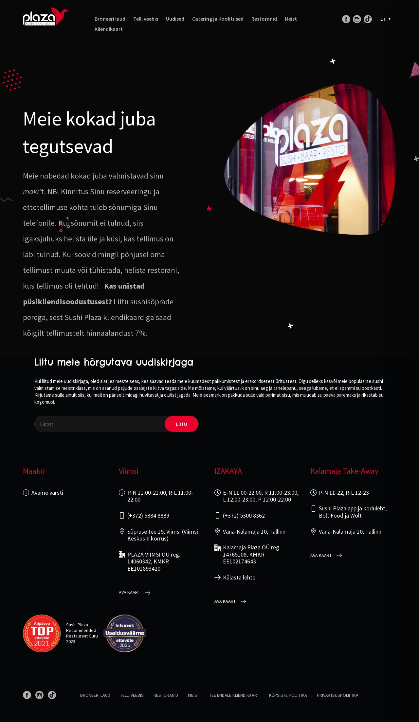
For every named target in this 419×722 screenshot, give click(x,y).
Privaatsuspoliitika (337, 695)
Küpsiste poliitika (288, 695)
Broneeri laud (110, 19)
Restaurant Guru (82, 636)
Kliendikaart (109, 29)
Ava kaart (129, 592)
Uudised (175, 19)
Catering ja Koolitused (218, 19)
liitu (181, 424)
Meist (291, 19)
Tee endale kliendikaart (234, 695)
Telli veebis (145, 19)
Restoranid (264, 19)
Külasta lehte (239, 577)
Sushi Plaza (77, 625)
